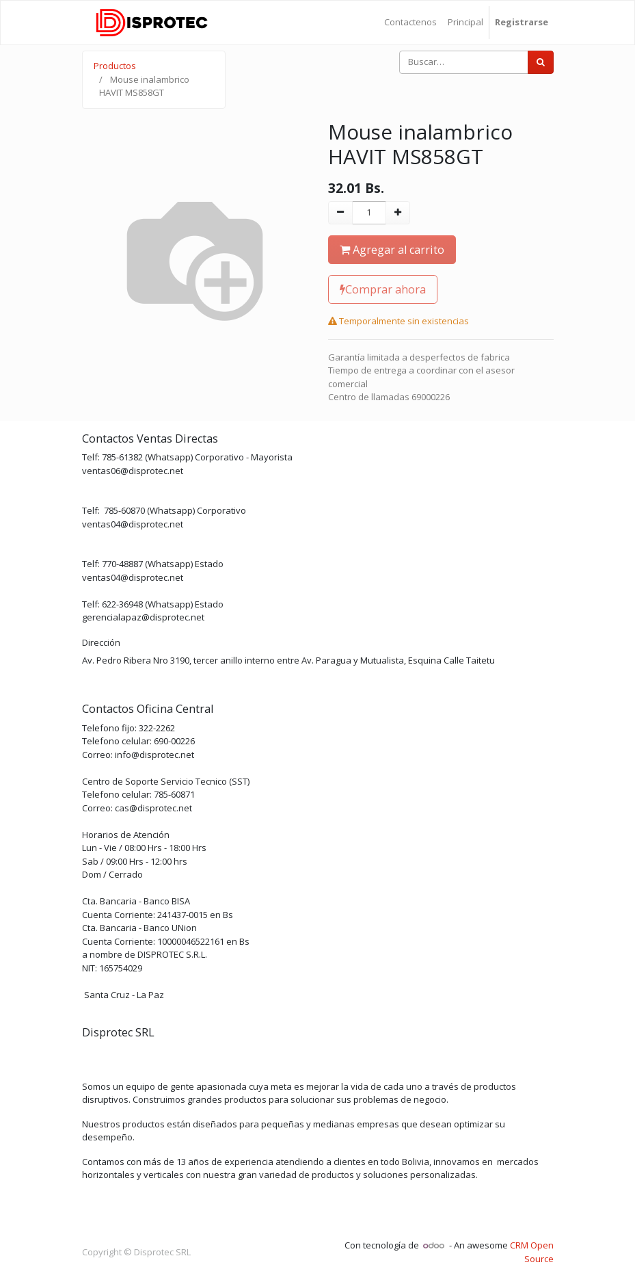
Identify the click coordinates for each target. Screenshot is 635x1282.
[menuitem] (410, 22)
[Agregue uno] (398, 212)
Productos (115, 66)
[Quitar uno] (340, 212)
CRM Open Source (532, 1252)
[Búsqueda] (541, 62)
